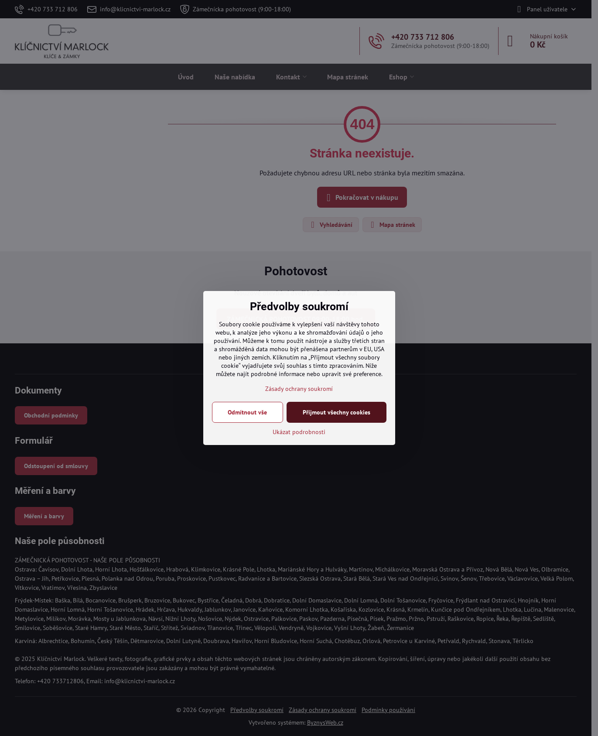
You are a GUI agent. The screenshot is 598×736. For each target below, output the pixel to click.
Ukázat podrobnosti (299, 432)
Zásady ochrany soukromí (299, 389)
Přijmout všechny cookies (336, 412)
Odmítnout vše (247, 412)
